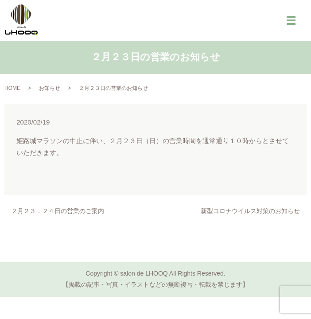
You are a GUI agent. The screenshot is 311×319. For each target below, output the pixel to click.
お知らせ (49, 88)
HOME (12, 88)
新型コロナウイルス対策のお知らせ (250, 210)
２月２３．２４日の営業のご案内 (57, 210)
